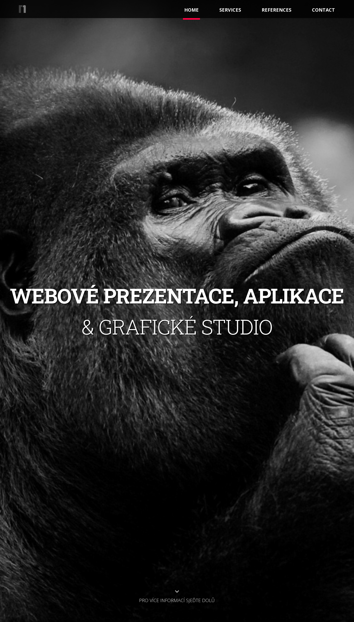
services (230, 10)
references (276, 10)
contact (323, 10)
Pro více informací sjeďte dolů (177, 600)
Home (191, 10)
